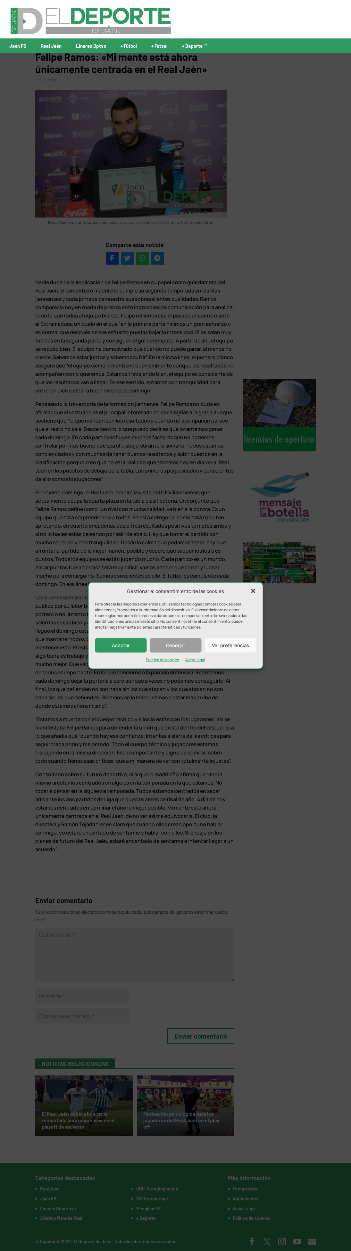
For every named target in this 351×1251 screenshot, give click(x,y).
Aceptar (121, 645)
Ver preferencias (230, 645)
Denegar (175, 645)
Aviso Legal (195, 660)
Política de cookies (162, 660)
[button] (253, 591)
